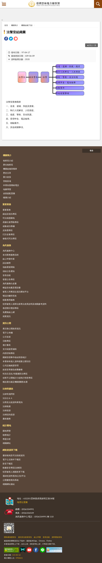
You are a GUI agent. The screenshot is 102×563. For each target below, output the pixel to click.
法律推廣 (7, 406)
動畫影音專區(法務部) (12, 467)
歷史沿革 (7, 173)
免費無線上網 (9, 312)
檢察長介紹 (8, 160)
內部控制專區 (9, 353)
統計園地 (7, 425)
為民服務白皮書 (10, 283)
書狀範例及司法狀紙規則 (14, 455)
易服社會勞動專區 (11, 222)
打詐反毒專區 (9, 234)
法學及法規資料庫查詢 (13, 402)
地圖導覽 (7, 189)
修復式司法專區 (10, 238)
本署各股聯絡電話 (11, 185)
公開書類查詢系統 (11, 480)
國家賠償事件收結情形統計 (15, 357)
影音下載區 (8, 463)
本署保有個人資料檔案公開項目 (17, 361)
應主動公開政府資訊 (12, 328)
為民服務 (7, 245)
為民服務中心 (9, 250)
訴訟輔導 (7, 263)
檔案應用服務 (9, 300)
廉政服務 (7, 418)
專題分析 (7, 439)
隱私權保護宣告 (10, 537)
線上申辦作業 (9, 259)
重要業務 (7, 204)
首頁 (6, 25)
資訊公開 (7, 323)
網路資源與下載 (10, 450)
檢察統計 (7, 435)
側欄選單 (4, 4)
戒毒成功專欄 (9, 226)
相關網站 (7, 443)
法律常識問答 (9, 394)
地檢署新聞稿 (9, 267)
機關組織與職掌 (10, 169)
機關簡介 (14, 25)
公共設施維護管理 (11, 365)
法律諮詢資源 (9, 414)
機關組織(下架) (27, 25)
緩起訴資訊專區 (10, 214)
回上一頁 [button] (92, 45)
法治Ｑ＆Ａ (7, 398)
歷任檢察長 (8, 164)
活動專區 (7, 341)
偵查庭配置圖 (9, 193)
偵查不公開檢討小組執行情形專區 (18, 378)
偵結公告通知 (9, 271)
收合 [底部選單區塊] (91, 150)
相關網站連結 (9, 484)
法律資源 (7, 410)
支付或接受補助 (10, 349)
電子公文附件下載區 (12, 459)
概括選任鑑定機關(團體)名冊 (15, 382)
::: (2, 2)
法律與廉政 (8, 388)
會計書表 (7, 345)
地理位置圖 (22, 502)
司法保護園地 (9, 218)
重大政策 (7, 177)
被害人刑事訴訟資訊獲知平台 (16, 291)
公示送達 (7, 337)
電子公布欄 (8, 332)
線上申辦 (37, 537)
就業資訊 (7, 316)
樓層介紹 (7, 197)
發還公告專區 (9, 279)
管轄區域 (7, 181)
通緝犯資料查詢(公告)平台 (14, 476)
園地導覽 (7, 431)
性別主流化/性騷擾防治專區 (15, 373)
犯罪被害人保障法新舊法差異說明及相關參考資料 (24, 304)
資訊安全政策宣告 (25, 537)
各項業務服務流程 (11, 255)
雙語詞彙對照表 (10, 296)
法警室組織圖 (16, 32)
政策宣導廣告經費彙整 (13, 369)
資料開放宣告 (57, 537)
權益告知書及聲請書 (12, 287)
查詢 (98, 4)
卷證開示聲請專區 (11, 308)
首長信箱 (7, 275)
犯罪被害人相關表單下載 (14, 472)
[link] (6, 39)
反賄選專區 (8, 230)
